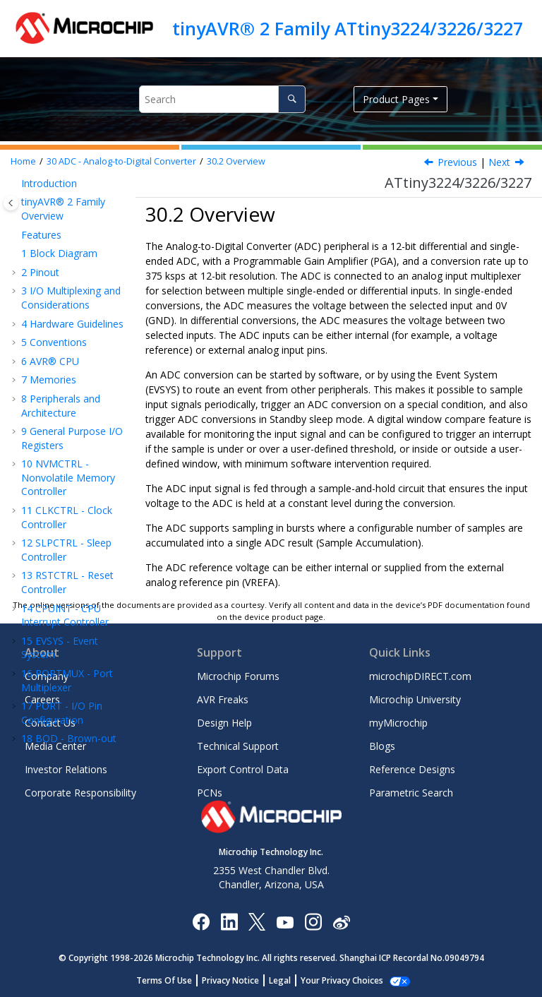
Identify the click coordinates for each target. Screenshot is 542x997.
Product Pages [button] (396, 99)
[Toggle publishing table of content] (11, 203)
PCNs (209, 792)
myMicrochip (398, 722)
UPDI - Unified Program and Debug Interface (67, 531)
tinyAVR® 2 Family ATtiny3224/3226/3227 (347, 28)
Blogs (382, 746)
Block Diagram (68, 362)
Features (62, 317)
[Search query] (222, 99)
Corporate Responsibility (80, 792)
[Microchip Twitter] (256, 921)
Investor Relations (66, 769)
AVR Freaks (222, 699)
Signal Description (69, 395)
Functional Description (65, 427)
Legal (288, 980)
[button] (15, 220)
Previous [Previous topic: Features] (457, 162)
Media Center (55, 746)
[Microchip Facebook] (201, 921)
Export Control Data (243, 769)
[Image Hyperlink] (285, 922)
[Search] (292, 99)
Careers (42, 699)
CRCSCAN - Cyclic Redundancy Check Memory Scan (68, 187)
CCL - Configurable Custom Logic (71, 227)
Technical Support (238, 746)
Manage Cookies (341, 980)
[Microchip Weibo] (341, 922)
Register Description (60, 492)
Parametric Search (411, 792)
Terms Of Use (172, 980)
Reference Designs (412, 769)
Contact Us (50, 722)
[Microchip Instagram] (313, 921)
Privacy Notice (238, 980)
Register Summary (60, 460)
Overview (236, 161)
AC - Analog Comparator (55, 259)
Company (46, 676)
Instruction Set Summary (61, 571)
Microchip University (415, 699)
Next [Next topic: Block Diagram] (499, 162)
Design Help (224, 722)
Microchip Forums (238, 676)
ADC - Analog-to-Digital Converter (121, 161)
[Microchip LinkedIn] (229, 921)
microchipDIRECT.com (420, 676)
